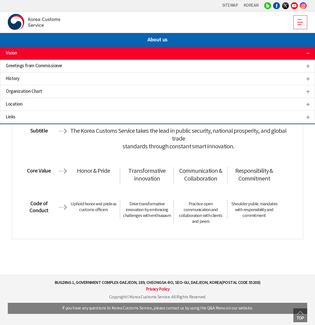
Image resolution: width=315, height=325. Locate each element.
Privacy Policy (157, 289)
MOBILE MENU (300, 22)
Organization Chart (24, 91)
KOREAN (251, 5)
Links (11, 117)
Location (14, 104)
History (12, 78)
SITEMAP (230, 5)
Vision (11, 53)
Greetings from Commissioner (34, 66)
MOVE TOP (300, 315)
